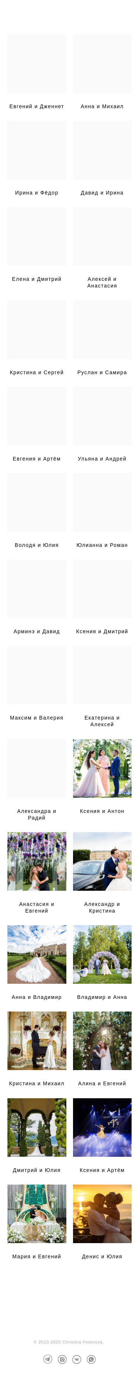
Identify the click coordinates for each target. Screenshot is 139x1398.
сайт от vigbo (69, 1380)
